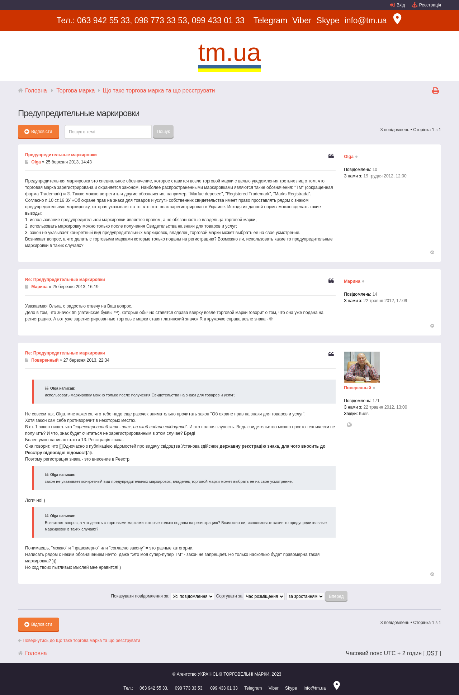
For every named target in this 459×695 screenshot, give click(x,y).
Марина (39, 286)
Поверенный (44, 360)
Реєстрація (430, 5)
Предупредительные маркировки (61, 154)
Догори (432, 252)
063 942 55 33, (104, 20)
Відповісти (38, 131)
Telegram (271, 20)
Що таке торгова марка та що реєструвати (159, 90)
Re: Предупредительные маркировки (65, 279)
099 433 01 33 (218, 20)
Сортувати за (250, 596)
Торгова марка (75, 90)
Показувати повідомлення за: (162, 596)
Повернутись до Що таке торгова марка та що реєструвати (79, 640)
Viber (301, 20)
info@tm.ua (366, 20)
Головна (36, 90)
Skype (328, 20)
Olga (36, 162)
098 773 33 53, (161, 20)
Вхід (401, 5)
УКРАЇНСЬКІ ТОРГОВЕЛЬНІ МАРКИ (233, 674)
